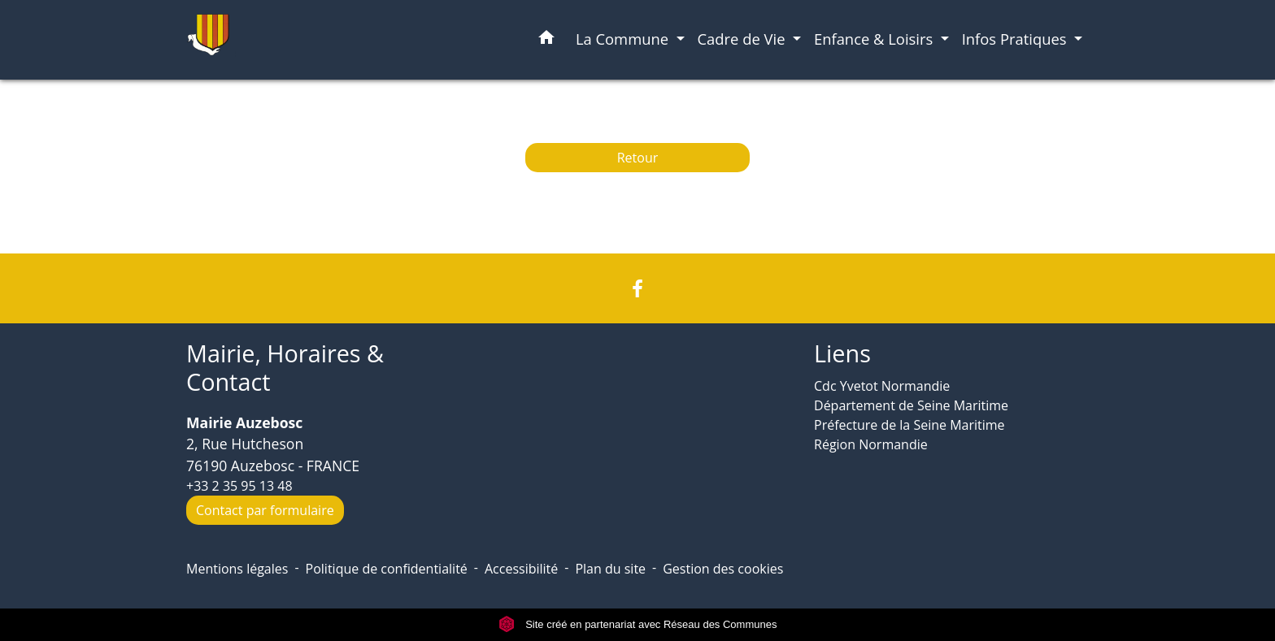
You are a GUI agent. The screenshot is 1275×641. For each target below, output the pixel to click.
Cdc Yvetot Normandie (882, 386)
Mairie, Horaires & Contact (285, 368)
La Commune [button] (624, 38)
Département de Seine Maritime (911, 405)
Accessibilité (521, 569)
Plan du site (610, 569)
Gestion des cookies (723, 569)
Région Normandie (871, 444)
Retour (638, 158)
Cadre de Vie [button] (744, 38)
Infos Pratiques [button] (1016, 38)
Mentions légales (237, 569)
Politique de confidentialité (387, 569)
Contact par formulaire (265, 510)
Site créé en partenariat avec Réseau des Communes (637, 624)
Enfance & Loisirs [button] (875, 38)
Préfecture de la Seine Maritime (909, 425)
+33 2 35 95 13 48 (239, 486)
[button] (546, 40)
